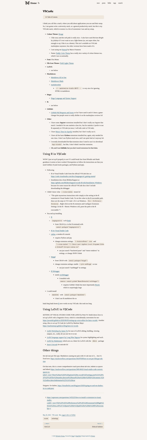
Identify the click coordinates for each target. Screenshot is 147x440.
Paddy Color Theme (63, 53)
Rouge (61, 34)
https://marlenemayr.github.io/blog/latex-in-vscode (60, 326)
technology (55, 418)
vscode (46, 418)
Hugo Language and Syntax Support (63, 98)
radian (53, 234)
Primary (93, 436)
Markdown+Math (57, 81)
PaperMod (78, 436)
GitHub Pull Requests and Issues (62, 113)
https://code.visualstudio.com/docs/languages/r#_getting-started (73, 176)
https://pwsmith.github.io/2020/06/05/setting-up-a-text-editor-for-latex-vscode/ (70, 320)
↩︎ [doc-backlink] (50, 408)
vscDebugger (64, 275)
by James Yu (57, 331)
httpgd (53, 257)
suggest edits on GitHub (68, 415)
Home (31, 3)
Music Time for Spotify (64, 132)
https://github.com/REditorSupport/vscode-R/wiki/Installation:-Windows (76, 183)
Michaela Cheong (60, 436)
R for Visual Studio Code (60, 231)
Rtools (97, 285)
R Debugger (55, 271)
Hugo (72, 436)
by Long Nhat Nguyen (63, 337)
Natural (64, 50)
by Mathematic (54, 341)
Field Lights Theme (67, 63)
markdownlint (56, 85)
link (68, 221)
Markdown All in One (58, 77)
